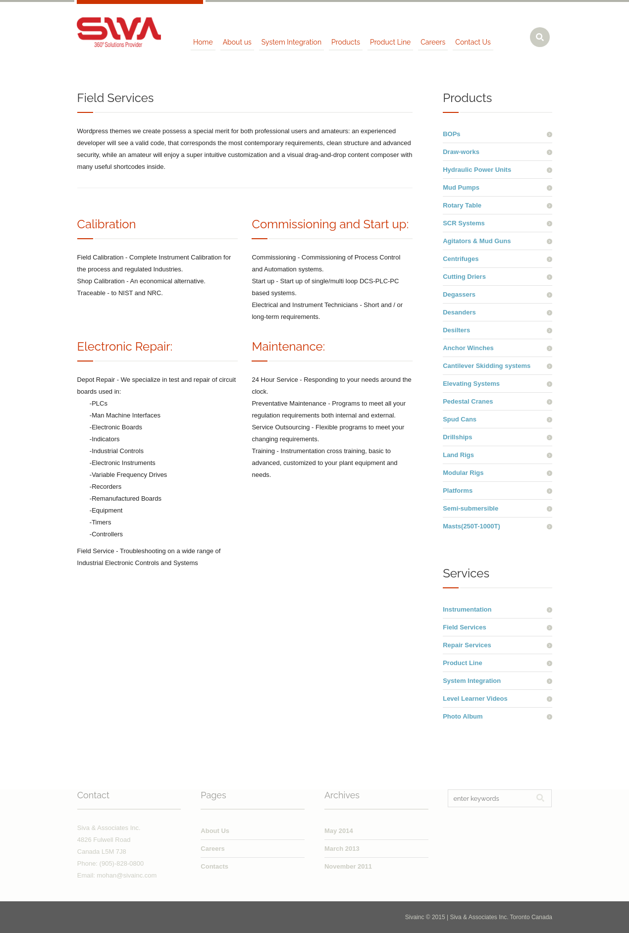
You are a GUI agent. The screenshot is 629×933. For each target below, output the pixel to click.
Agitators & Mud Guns (477, 241)
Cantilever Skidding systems (486, 365)
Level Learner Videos (475, 698)
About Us (215, 830)
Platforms (457, 490)
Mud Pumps (461, 187)
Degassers (459, 294)
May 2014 (338, 830)
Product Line (462, 663)
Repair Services (467, 645)
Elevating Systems (471, 383)
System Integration (472, 680)
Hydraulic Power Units (477, 169)
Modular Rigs (463, 472)
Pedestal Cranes (468, 401)
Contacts (214, 866)
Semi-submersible (470, 508)
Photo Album (462, 716)
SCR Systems (464, 223)
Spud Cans (459, 419)
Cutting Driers (464, 276)
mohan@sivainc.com (127, 875)
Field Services (464, 627)
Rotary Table (462, 205)
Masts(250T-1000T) (471, 526)
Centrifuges (460, 258)
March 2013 (342, 848)
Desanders (459, 312)
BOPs (451, 134)
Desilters (456, 330)
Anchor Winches (468, 348)
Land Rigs (458, 455)
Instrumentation (467, 609)
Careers (212, 848)
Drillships (457, 437)
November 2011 (348, 866)
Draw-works (461, 152)
